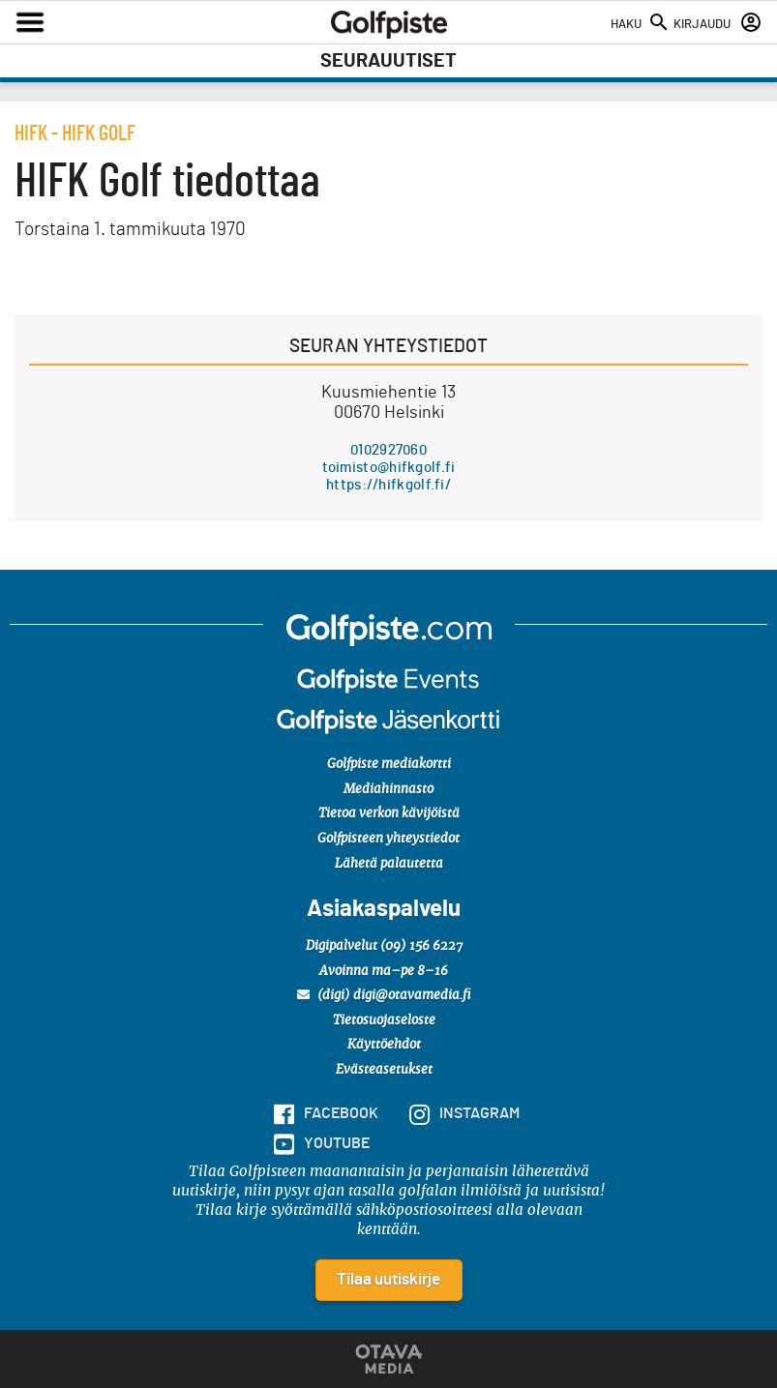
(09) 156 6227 (421, 946)
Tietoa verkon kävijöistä (389, 814)
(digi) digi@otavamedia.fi (384, 995)
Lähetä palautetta (389, 864)
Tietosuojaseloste (384, 1021)
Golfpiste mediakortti (389, 764)
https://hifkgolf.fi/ (388, 485)
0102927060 (388, 450)
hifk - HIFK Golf (75, 133)
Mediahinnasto (388, 789)
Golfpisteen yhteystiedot (388, 839)
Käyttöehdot (384, 1045)
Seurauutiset (388, 61)
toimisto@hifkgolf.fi (389, 467)
